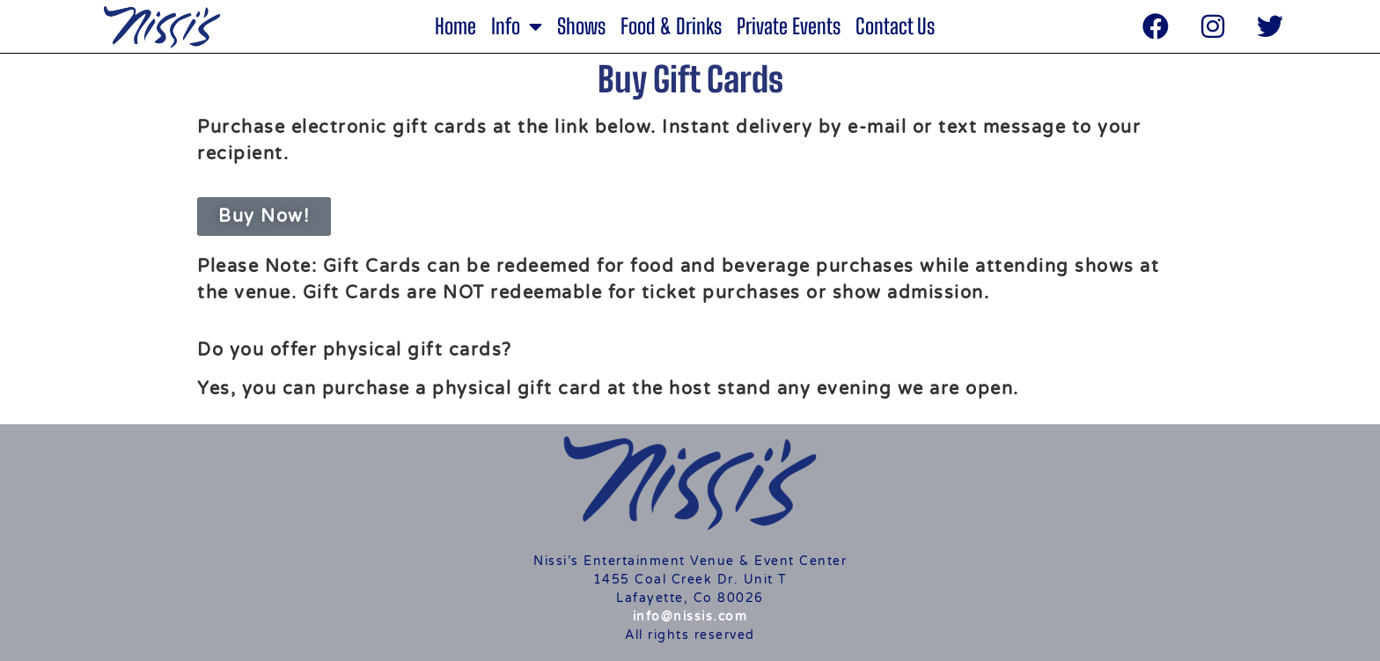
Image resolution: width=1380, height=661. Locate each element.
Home (455, 26)
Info (516, 26)
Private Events (788, 26)
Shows (581, 26)
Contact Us (895, 26)
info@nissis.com (690, 616)
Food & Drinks (671, 26)
